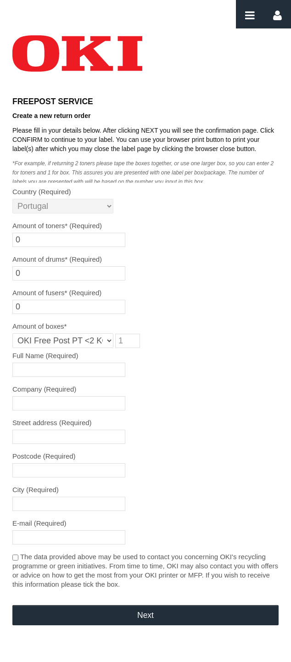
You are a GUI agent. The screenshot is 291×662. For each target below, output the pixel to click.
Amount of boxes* (39, 326)
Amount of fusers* (56, 293)
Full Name (45, 355)
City (35, 490)
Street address (52, 422)
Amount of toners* (57, 226)
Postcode (44, 456)
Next (145, 615)
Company (44, 389)
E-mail (39, 523)
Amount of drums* (57, 259)
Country (41, 192)
